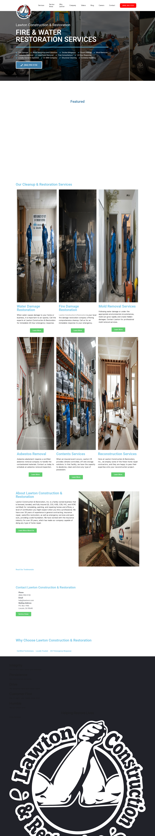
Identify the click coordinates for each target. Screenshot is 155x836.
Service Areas (51, 5)
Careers (101, 5)
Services (41, 5)
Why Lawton (61, 5)
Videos (83, 5)
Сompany (72, 5)
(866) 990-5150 (128, 6)
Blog (92, 5)
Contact (112, 5)
